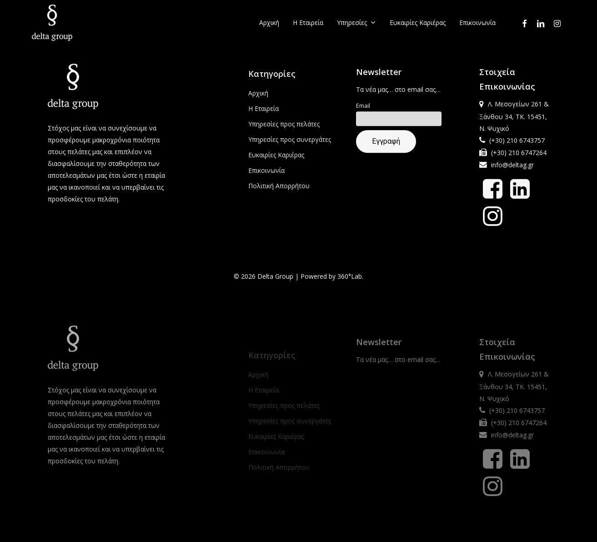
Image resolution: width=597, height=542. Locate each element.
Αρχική (258, 99)
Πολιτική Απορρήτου (279, 192)
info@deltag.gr (512, 168)
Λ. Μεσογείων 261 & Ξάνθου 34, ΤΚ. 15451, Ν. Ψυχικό (514, 120)
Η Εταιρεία (263, 114)
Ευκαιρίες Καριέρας (276, 161)
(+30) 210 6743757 (517, 144)
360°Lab (349, 278)
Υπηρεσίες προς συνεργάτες (289, 145)
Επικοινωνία (266, 176)
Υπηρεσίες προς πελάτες (284, 130)
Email (363, 110)
